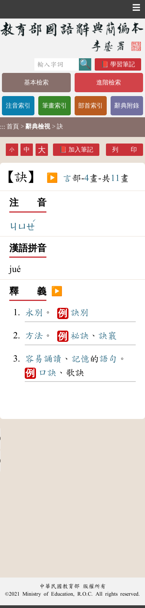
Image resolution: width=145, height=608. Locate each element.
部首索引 (90, 105)
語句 (108, 358)
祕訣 (79, 335)
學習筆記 (122, 64)
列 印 (124, 149)
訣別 (79, 312)
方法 (34, 335)
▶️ (52, 178)
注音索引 (18, 105)
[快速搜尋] (56, 64)
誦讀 (52, 358)
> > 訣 (31, 126)
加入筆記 (80, 149)
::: (2, 127)
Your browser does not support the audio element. (58, 438)
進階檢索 (108, 82)
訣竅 (107, 335)
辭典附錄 (126, 105)
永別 (34, 312)
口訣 (47, 372)
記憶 (80, 358)
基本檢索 (36, 82)
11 (115, 178)
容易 (34, 358)
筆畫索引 (54, 105)
